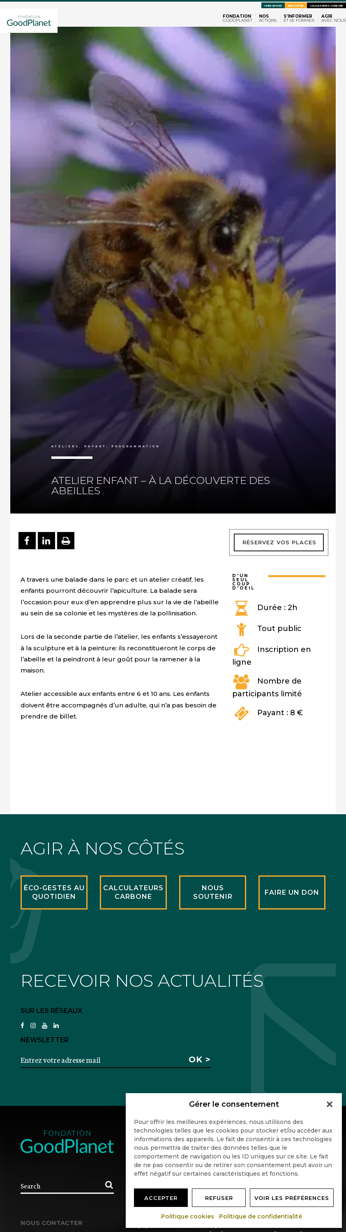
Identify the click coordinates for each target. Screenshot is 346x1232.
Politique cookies (188, 1216)
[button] (329, 1104)
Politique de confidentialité (261, 1216)
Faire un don (273, 5)
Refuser (219, 1198)
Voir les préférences (291, 1198)
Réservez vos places (279, 542)
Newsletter (296, 5)
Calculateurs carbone (326, 5)
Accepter (161, 1198)
